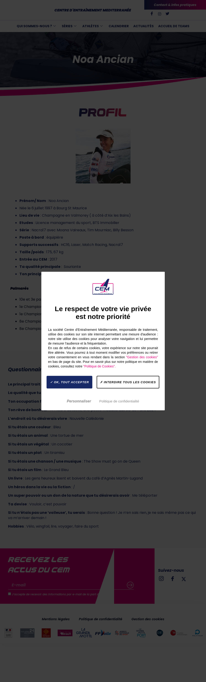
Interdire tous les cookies (128, 382)
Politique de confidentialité (119, 401)
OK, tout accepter (69, 382)
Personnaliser (79, 401)
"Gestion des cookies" (142, 357)
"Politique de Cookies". (99, 366)
